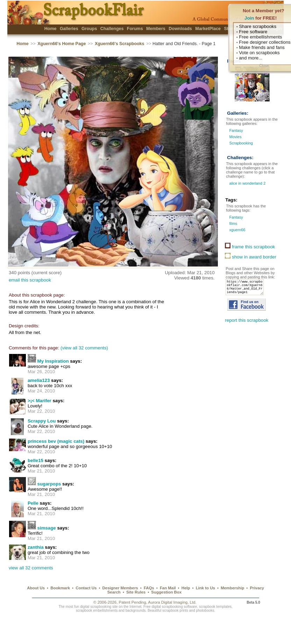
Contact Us (86, 588)
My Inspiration (53, 361)
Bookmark (60, 588)
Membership (232, 588)
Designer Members (120, 588)
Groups (89, 28)
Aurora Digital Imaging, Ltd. (172, 602)
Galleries (69, 28)
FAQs (149, 588)
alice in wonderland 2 (246, 183)
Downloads (180, 28)
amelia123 (39, 380)
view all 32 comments (31, 567)
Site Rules (136, 592)
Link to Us (205, 588)
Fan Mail (168, 588)
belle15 (35, 460)
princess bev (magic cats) (56, 441)
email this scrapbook (30, 280)
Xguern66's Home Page (61, 43)
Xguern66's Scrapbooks (119, 43)
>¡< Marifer (39, 400)
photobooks (205, 610)
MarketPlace (208, 28)
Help (186, 588)
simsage (46, 528)
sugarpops (49, 483)
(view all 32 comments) (84, 347)
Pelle (33, 503)
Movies (235, 137)
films (232, 223)
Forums (135, 28)
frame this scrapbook (250, 246)
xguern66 (236, 230)
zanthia (36, 547)
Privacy (257, 588)
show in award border (250, 257)
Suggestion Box (166, 592)
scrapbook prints (175, 610)
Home (50, 28)
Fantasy (236, 130)
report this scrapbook (246, 324)
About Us (36, 588)
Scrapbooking (241, 143)
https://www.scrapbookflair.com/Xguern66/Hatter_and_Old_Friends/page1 (247, 289)
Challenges (112, 28)
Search (114, 592)
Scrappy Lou (42, 421)
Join (249, 18)
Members (155, 28)
